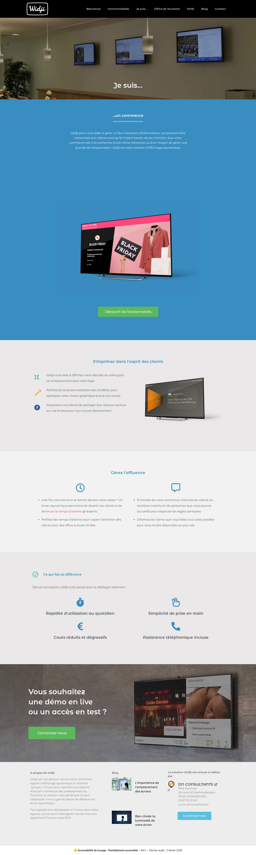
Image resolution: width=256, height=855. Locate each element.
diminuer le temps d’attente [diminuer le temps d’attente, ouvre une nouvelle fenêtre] (63, 511)
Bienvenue (93, 8)
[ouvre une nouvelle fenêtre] (171, 786)
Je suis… (141, 8)
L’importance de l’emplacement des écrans (147, 787)
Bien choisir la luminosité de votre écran (145, 821)
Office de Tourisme (167, 8)
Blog (204, 8)
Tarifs (190, 8)
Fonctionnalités (118, 8)
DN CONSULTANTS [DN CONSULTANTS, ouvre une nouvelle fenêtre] (197, 784)
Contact (220, 8)
